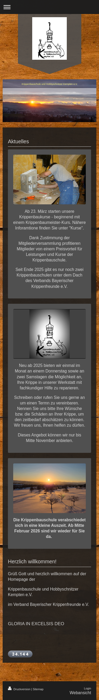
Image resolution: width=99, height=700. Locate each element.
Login (87, 688)
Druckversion (19, 689)
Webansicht (80, 692)
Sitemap (38, 689)
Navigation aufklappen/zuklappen (49, 7)
